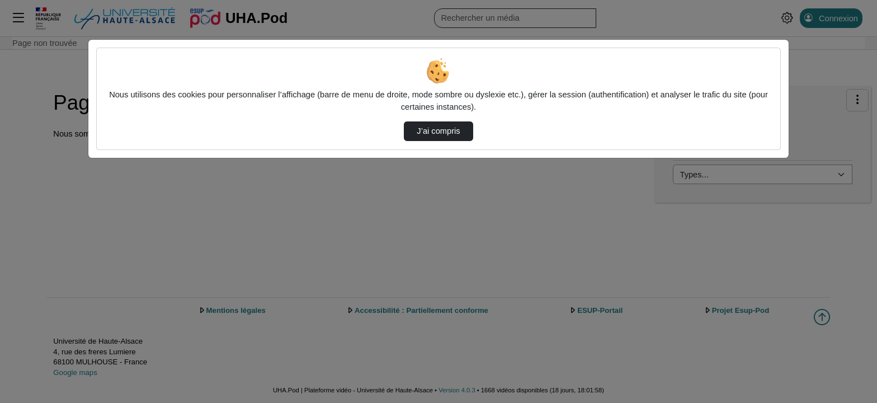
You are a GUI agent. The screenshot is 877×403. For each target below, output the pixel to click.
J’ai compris (438, 130)
